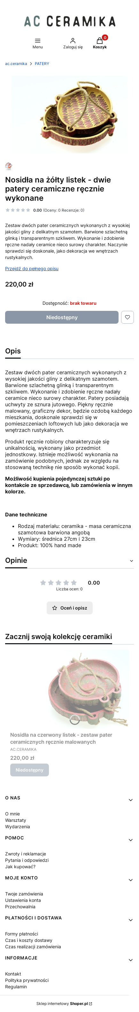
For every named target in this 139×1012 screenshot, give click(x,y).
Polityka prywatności (27, 980)
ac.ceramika (16, 63)
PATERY (42, 63)
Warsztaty (15, 820)
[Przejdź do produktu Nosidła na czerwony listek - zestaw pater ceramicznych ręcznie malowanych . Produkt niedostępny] (69, 689)
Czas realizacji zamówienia (33, 946)
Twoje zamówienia (24, 893)
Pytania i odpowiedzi (27, 860)
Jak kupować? (20, 866)
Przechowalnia (20, 906)
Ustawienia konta (23, 900)
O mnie (12, 813)
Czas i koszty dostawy (28, 940)
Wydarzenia (17, 826)
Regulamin (16, 986)
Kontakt (13, 973)
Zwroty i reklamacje (25, 853)
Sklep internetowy (62, 1003)
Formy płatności (21, 933)
